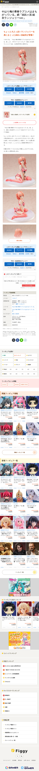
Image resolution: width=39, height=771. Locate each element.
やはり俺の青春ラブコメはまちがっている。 (21, 4)
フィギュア (8, 4)
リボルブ (14, 299)
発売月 (4, 374)
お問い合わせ (27, 761)
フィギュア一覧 (19, 573)
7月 (22, 370)
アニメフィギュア (16, 21)
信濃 (6, 707)
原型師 (28, 365)
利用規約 (34, 761)
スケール (7, 557)
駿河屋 (29, 103)
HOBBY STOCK (24, 385)
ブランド (17, 365)
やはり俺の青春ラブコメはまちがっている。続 (23, 310)
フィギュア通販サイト (11, 725)
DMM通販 (29, 89)
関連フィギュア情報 (10, 394)
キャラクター (30, 360)
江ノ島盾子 (8, 700)
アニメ (7, 530)
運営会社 (20, 761)
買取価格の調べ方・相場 (11, 737)
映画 (15, 557)
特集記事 (5, 721)
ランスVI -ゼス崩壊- (10, 678)
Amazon (8, 93)
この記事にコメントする (19, 123)
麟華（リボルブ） (20, 304)
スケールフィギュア (26, 21)
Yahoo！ (15, 93)
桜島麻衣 (7, 696)
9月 (34, 370)
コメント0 (35, 23)
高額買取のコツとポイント (12, 733)
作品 (16, 360)
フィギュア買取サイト (11, 729)
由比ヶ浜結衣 (15, 314)
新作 (4, 356)
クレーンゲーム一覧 (10, 741)
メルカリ (9, 103)
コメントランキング (9, 654)
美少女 (2, 411)
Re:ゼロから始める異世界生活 (13, 666)
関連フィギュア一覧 (19, 453)
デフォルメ (34, 411)
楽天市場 (21, 93)
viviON (27, 93)
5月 (10, 370)
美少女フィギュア (6, 21)
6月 (16, 370)
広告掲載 (14, 761)
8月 (28, 370)
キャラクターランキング (10, 691)
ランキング (17, 356)
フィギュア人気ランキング (11, 600)
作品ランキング (8, 662)
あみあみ (9, 89)
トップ (3, 4)
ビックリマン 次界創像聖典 (12, 674)
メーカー (5, 365)
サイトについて (6, 761)
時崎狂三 (7, 711)
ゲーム (7, 411)
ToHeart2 (7, 682)
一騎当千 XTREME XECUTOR (12, 670)
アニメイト (19, 89)
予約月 (4, 370)
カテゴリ (29, 356)
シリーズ (5, 360)
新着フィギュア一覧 (10, 461)
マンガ (15, 437)
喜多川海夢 (8, 704)
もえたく (22, 107)
